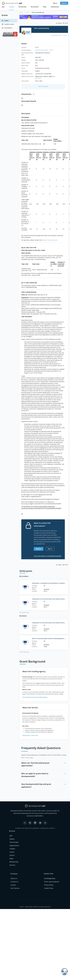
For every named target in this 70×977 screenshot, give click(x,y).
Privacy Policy (48, 885)
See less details (43, 86)
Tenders (12, 849)
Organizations (14, 845)
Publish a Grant (8, 24)
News (44, 7)
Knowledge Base (49, 878)
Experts (12, 839)
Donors (12, 855)
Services (12, 865)
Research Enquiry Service (49, 240)
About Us (14, 878)
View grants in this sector (30, 735)
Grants (5, 21)
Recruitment (35, 7)
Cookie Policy (48, 888)
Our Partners (15, 888)
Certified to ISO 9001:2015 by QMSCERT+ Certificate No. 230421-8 (35, 828)
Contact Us (14, 882)
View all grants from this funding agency (34, 697)
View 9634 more (24, 612)
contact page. (28, 758)
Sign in (55, 3)
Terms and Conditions (51, 882)
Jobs (3, 7)
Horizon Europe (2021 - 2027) (44, 50)
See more (38, 78)
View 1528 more (24, 652)
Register (64, 3)
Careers (13, 885)
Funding (11, 7)
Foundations (7, 28)
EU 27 (27, 12)
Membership (55, 7)
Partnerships (22, 7)
